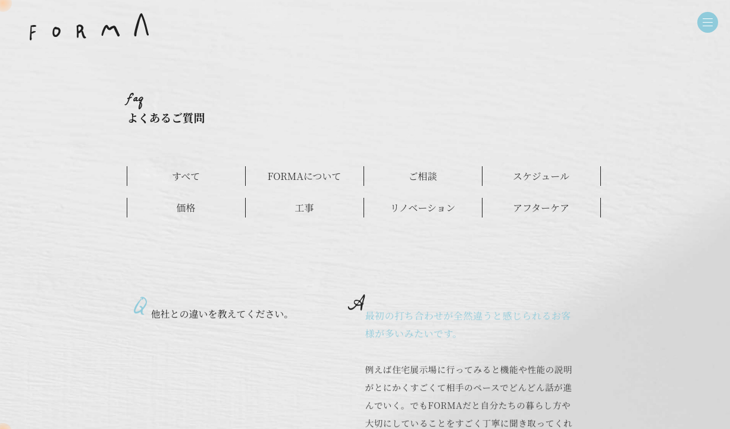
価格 (185, 207)
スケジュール (541, 176)
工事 (304, 207)
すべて (186, 176)
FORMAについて (304, 176)
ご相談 (422, 176)
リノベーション (422, 207)
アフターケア (541, 207)
